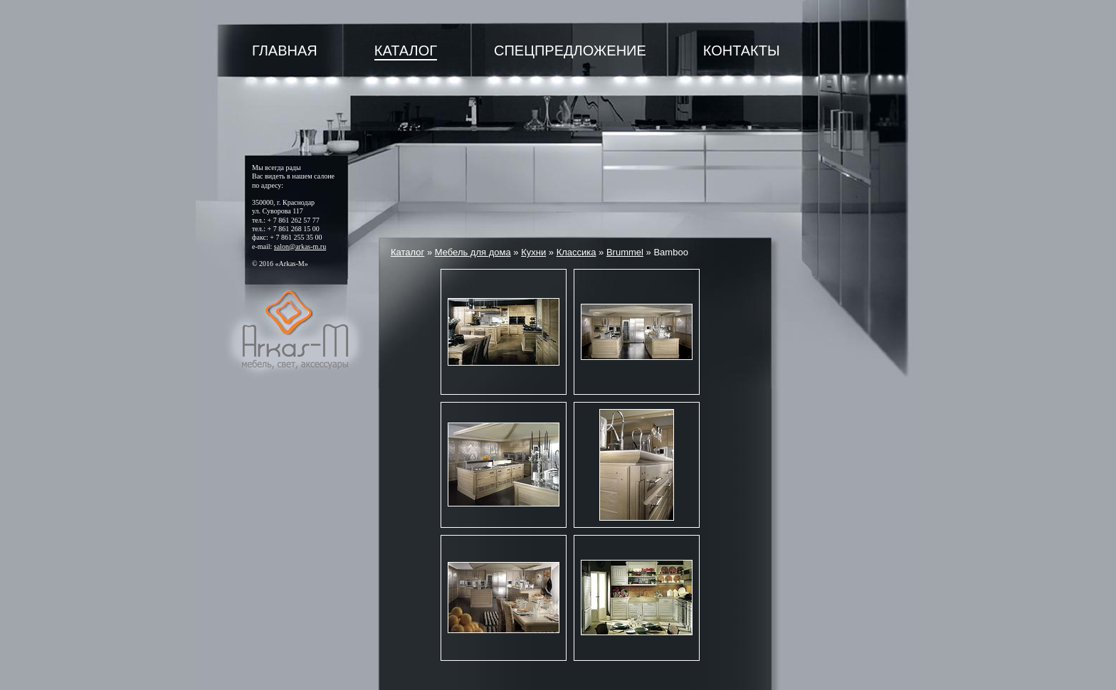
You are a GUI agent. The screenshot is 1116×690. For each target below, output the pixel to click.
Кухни (533, 252)
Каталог (405, 50)
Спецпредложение (570, 50)
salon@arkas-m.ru (300, 246)
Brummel (624, 252)
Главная (284, 50)
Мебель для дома (473, 252)
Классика (576, 252)
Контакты (741, 50)
